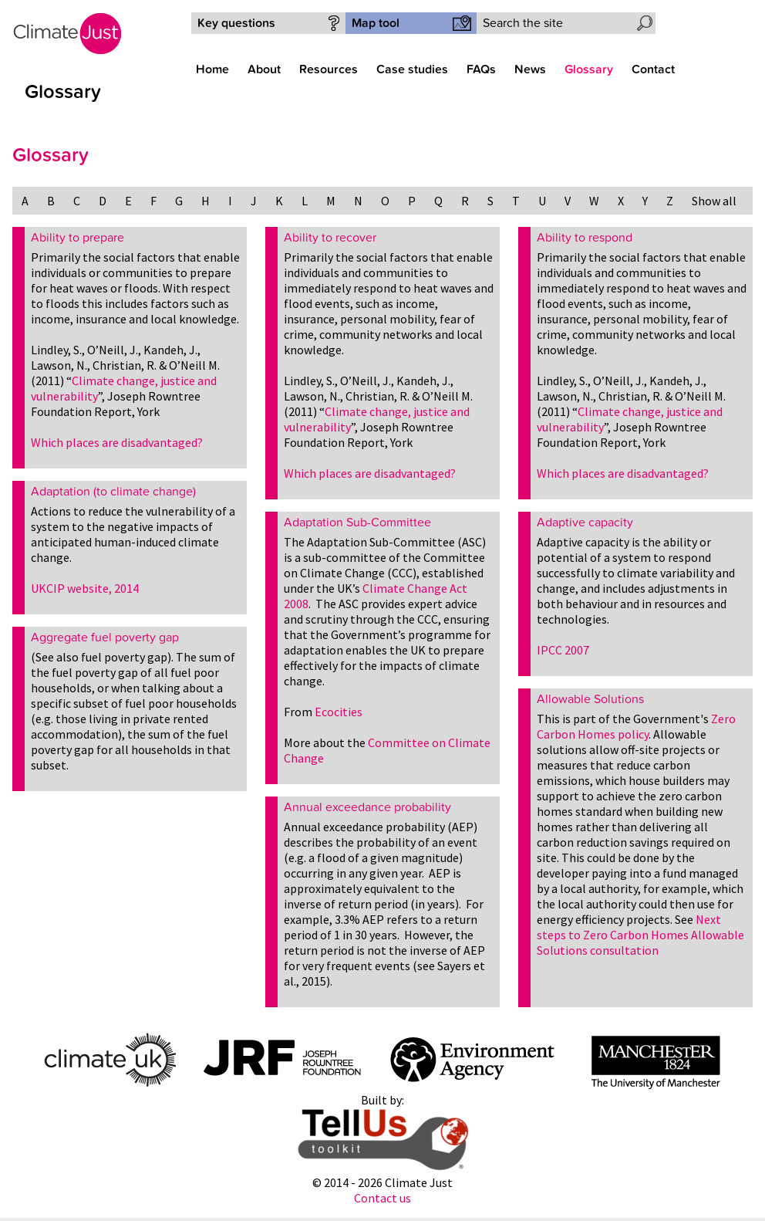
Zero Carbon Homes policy (636, 726)
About (264, 69)
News (530, 69)
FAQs (481, 69)
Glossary (588, 69)
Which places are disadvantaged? (117, 442)
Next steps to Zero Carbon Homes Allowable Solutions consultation (640, 935)
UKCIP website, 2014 (85, 588)
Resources (328, 69)
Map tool (375, 23)
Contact (653, 69)
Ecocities (338, 711)
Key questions (236, 23)
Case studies (412, 69)
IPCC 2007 (563, 650)
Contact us (382, 1198)
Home (212, 69)
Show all (714, 200)
